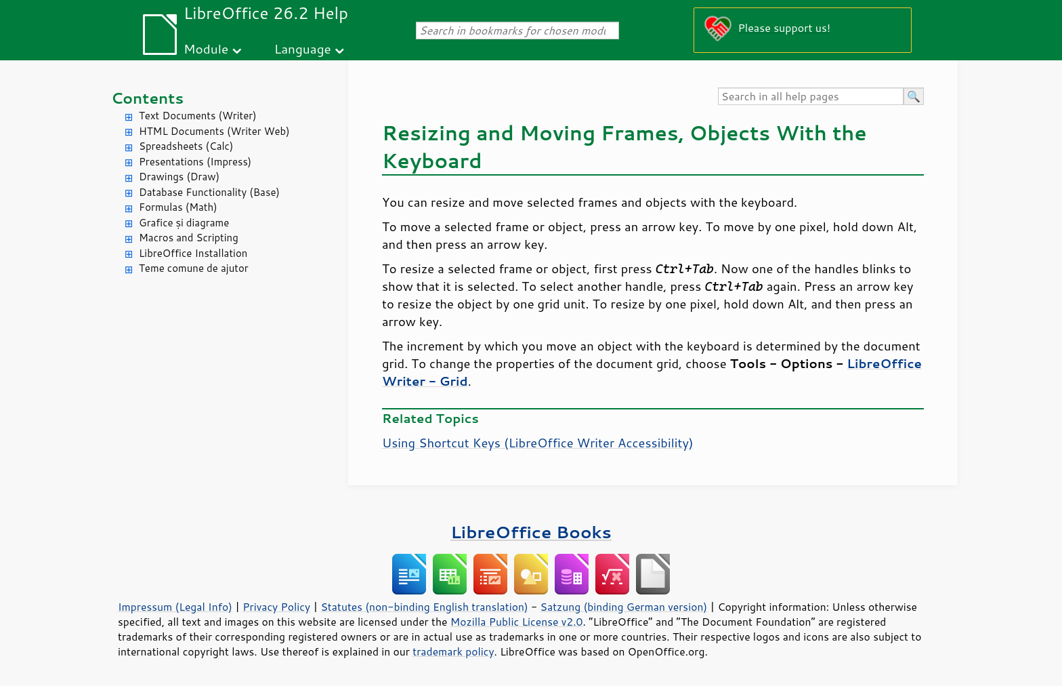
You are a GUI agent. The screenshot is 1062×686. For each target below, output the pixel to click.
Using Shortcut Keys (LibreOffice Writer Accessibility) (538, 442)
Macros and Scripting (188, 237)
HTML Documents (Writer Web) (214, 131)
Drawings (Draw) (179, 176)
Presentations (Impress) (195, 162)
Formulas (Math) (178, 207)
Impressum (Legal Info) (175, 606)
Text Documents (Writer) (198, 115)
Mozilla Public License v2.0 (516, 621)
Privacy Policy (276, 606)
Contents (147, 97)
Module (206, 48)
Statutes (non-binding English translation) (424, 606)
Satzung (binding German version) (624, 606)
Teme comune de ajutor (194, 268)
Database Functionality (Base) (209, 192)
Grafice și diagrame (184, 223)
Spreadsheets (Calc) (186, 146)
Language (302, 48)
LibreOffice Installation (193, 253)
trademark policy (453, 651)
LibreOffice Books (531, 532)
